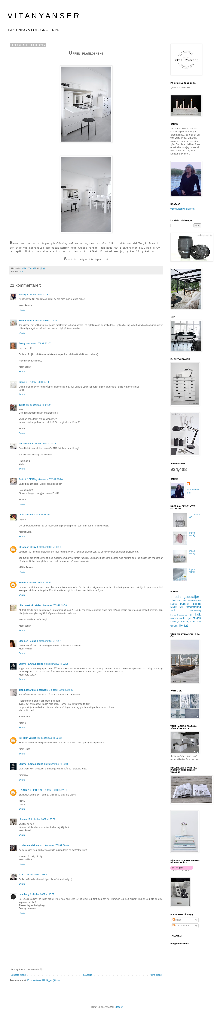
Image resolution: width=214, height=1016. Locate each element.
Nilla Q (22, 294)
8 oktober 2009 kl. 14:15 (40, 382)
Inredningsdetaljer (184, 597)
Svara (22, 310)
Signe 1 (23, 382)
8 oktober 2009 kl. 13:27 (45, 320)
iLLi (21, 874)
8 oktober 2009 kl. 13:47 (38, 343)
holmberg (24, 894)
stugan (197, 617)
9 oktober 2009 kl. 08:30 (36, 874)
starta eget (185, 618)
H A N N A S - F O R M (30, 790)
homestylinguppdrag (178, 615)
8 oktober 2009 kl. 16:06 (37, 514)
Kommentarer (181, 925)
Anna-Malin (25, 443)
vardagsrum (188, 621)
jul (190, 614)
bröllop (173, 607)
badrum (173, 604)
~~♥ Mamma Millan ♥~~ (31, 845)
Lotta (21, 514)
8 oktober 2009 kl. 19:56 (55, 605)
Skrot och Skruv (27, 547)
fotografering (193, 606)
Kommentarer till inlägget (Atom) (43, 980)
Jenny (22, 343)
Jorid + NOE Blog (28, 479)
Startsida (87, 975)
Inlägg (177, 920)
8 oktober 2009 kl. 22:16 (56, 764)
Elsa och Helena (27, 641)
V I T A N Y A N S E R (43, 16)
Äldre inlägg (156, 975)
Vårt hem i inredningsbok (189, 600)
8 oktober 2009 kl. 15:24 (50, 479)
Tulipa (22, 405)
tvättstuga (174, 621)
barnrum (185, 603)
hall (172, 610)
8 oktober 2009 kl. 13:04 (39, 294)
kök (21, 271)
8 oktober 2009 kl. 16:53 (49, 547)
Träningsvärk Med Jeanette (33, 690)
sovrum (174, 618)
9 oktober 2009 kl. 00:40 (56, 845)
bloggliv (197, 604)
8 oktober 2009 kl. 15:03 (44, 443)
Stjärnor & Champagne (31, 664)
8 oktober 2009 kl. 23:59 (43, 819)
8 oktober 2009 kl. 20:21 (49, 641)
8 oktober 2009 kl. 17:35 (39, 582)
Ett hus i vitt (25, 320)
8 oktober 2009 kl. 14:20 (38, 405)
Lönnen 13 (24, 819)
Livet (173, 600)
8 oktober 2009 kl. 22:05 (56, 664)
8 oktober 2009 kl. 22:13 (49, 738)
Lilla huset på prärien (30, 605)
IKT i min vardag (27, 738)
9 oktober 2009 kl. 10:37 (42, 894)
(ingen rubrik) (192, 534)
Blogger (118, 1007)
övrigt (183, 625)
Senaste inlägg (18, 975)
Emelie (22, 582)
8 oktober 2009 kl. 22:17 (55, 790)
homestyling (195, 610)
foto (181, 607)
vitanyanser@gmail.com (182, 209)
